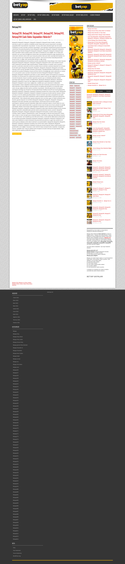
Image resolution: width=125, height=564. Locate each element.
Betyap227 (15, 444)
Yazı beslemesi (17, 550)
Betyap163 (15, 417)
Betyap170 (15, 428)
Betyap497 (15, 511)
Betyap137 (15, 372)
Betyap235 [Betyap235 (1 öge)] (78, 99)
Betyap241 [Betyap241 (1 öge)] (78, 103)
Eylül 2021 (15, 314)
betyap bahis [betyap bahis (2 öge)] (78, 126)
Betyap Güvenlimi (17, 350)
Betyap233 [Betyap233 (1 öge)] (78, 96)
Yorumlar (108, 91)
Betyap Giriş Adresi (18, 336)
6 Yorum (51, 40)
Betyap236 (15, 469)
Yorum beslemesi (17, 553)
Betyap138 (15, 375)
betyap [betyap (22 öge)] (71, 85)
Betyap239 (23, 40)
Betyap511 (15, 530)
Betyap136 (15, 370)
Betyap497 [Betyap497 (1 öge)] (78, 114)
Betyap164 (15, 420)
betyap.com (16, 367)
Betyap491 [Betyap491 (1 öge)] (78, 110)
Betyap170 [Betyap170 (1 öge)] (72, 87)
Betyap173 (15, 436)
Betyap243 (41, 40)
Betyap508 (15, 522)
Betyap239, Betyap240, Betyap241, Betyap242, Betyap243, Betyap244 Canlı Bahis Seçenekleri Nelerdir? (38, 35)
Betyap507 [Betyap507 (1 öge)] (78, 117)
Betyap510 (15, 528)
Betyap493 (15, 500)
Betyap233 (15, 461)
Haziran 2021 (16, 322)
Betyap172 (15, 433)
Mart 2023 (15, 303)
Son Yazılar (100, 91)
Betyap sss (16, 361)
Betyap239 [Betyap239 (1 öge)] (78, 101)
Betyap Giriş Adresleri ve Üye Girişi (96, 32)
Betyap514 (15, 539)
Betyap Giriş (31, 15)
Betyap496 (15, 508)
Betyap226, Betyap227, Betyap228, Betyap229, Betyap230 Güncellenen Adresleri (102, 176)
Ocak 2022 (15, 311)
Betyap (23, 15)
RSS (35, 19)
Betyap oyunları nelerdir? (94, 63)
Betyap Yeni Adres (92, 28)
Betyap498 (15, 514)
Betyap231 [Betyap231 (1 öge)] (78, 94)
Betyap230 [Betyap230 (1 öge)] (72, 94)
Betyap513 (15, 536)
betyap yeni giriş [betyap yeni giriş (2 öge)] (73, 135)
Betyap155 (15, 403)
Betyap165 (15, 422)
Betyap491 (15, 494)
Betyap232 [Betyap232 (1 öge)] (72, 96)
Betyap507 (15, 519)
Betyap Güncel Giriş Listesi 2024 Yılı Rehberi (99, 30)
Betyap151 (15, 392)
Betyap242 (36, 40)
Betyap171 (15, 431)
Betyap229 (15, 450)
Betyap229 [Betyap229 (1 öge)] (78, 92)
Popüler (91, 91)
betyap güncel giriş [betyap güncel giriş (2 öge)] (74, 130)
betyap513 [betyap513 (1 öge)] (78, 123)
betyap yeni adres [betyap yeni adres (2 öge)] (74, 133)
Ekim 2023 (15, 300)
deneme (14, 285)
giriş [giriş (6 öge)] (79, 135)
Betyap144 (15, 386)
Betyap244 (46, 40)
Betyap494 (15, 503)
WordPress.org (16, 556)
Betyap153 (15, 397)
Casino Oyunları (95, 15)
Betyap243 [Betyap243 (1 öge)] (78, 105)
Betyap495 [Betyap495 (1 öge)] (72, 114)
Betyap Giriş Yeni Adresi (94, 68)
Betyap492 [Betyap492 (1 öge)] (72, 112)
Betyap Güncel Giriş (43, 15)
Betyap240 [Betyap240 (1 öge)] (72, 103)
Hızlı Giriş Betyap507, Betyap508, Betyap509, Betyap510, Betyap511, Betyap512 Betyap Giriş (102, 130)
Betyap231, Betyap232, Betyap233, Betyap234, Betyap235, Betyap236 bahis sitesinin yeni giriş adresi (100, 56)
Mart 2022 (15, 306)
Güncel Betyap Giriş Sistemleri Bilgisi (97, 40)
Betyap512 (15, 533)
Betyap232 (15, 458)
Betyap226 (15, 442)
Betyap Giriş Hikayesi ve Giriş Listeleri (21, 282)
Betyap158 (15, 411)
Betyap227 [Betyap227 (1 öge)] (78, 90)
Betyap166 (15, 425)
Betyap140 (15, 381)
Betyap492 (15, 497)
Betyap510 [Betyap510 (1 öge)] (72, 121)
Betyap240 (27, 40)
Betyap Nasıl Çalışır (68, 15)
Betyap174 (15, 439)
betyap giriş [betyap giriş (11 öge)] (72, 128)
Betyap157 (15, 408)
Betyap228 (15, 447)
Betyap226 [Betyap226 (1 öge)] (72, 90)
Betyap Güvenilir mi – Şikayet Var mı (97, 85)
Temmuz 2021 (16, 319)
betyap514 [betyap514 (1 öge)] (72, 126)
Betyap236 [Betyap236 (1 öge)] (72, 101)
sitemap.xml (50, 292)
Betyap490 (15, 492)
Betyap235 (15, 467)
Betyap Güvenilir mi (18, 347)
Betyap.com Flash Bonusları (100, 154)
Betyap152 (15, 395)
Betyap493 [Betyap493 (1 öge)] (78, 112)
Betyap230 (15, 453)
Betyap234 (15, 464)
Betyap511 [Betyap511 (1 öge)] (78, 121)
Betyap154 (15, 400)
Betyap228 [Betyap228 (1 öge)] (72, 92)
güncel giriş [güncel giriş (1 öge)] (78, 137)
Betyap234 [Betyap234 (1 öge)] (72, 99)
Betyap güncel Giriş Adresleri (22, 19)
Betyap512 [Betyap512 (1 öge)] (72, 123)
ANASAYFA (16, 15)
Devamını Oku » (17, 133)
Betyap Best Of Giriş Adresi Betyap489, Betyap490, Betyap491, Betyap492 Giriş (103, 116)
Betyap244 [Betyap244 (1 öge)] (72, 108)
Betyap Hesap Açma (93, 83)
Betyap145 (15, 389)
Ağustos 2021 (16, 317)
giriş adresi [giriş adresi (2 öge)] (72, 137)
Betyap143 (15, 383)
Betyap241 (32, 40)
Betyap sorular (16, 359)
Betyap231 (15, 456)
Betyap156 (15, 406)
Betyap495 (15, 505)
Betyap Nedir (55, 15)
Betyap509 (15, 525)
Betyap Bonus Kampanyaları (95, 70)
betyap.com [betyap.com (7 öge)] (76, 85)
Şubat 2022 (16, 308)
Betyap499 (15, 517)
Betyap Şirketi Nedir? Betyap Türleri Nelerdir (99, 34)
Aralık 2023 (16, 297)
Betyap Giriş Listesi (82, 15)
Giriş (14, 547)
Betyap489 (15, 489)
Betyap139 (15, 378)
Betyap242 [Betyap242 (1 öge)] (72, 105)
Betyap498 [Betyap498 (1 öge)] (72, 117)
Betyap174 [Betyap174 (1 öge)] (78, 87)
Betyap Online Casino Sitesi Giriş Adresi (22, 284)
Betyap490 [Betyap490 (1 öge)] (72, 110)
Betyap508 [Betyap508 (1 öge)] (72, 119)
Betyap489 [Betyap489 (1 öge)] (78, 108)
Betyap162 (15, 414)
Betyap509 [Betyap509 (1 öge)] (78, 119)
